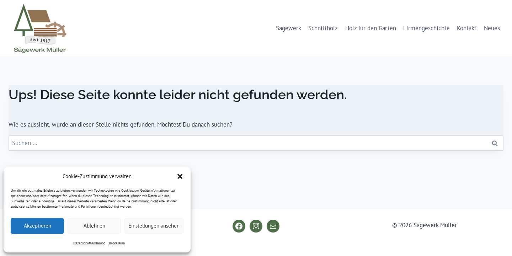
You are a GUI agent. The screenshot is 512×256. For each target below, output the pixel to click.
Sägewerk (288, 28)
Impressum (117, 243)
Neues (492, 28)
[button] (179, 176)
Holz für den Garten (370, 28)
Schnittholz (323, 28)
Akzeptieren (37, 225)
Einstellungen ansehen (154, 225)
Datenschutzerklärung (89, 243)
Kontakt (466, 28)
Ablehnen (94, 225)
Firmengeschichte (426, 28)
